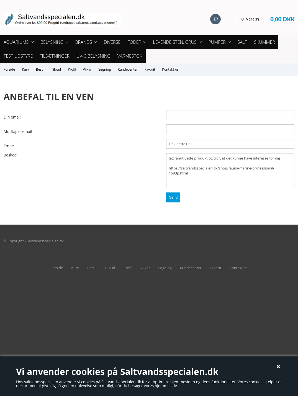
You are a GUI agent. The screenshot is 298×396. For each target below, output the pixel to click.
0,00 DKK (282, 19)
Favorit (150, 69)
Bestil (40, 69)
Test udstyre (18, 56)
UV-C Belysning (93, 56)
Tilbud (56, 69)
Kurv (25, 69)
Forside (9, 69)
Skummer (264, 42)
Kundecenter (128, 69)
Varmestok (129, 56)
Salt (242, 42)
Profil (72, 69)
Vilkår (87, 69)
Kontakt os (170, 69)
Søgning (105, 69)
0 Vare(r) (250, 19)
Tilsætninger (55, 56)
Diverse (112, 42)
